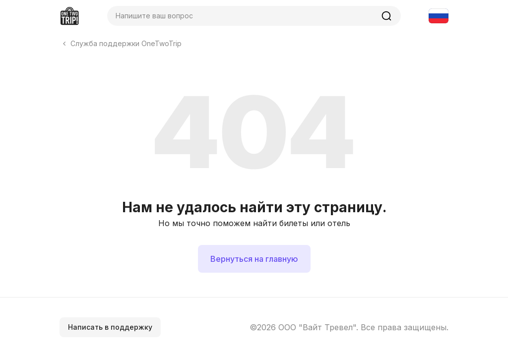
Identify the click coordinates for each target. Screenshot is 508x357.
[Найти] (386, 16)
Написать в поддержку (110, 327)
